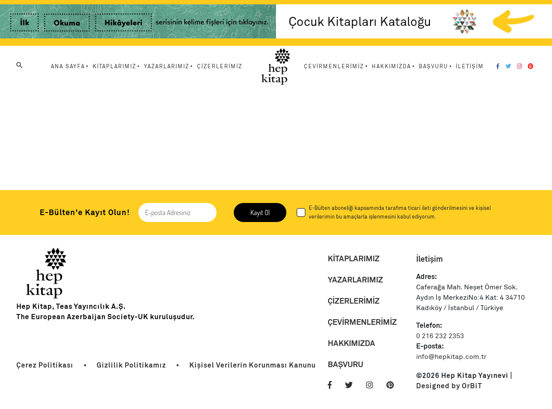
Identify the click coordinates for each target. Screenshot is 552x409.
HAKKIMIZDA (351, 343)
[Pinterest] (530, 66)
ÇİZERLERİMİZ (354, 301)
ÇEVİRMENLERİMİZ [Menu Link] (334, 66)
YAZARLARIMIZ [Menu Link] (166, 66)
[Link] (138, 22)
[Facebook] (497, 66)
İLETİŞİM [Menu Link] (470, 66)
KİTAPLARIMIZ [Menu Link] (114, 66)
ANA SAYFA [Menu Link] (68, 66)
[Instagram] (519, 66)
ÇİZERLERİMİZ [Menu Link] (219, 66)
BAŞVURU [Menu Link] (433, 66)
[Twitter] (508, 66)
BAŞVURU (345, 364)
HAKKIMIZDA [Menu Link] (391, 66)
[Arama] (19, 65)
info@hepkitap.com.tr (451, 356)
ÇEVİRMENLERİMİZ (362, 322)
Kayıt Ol (260, 212)
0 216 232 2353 (440, 336)
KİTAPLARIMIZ (354, 258)
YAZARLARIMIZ (355, 280)
